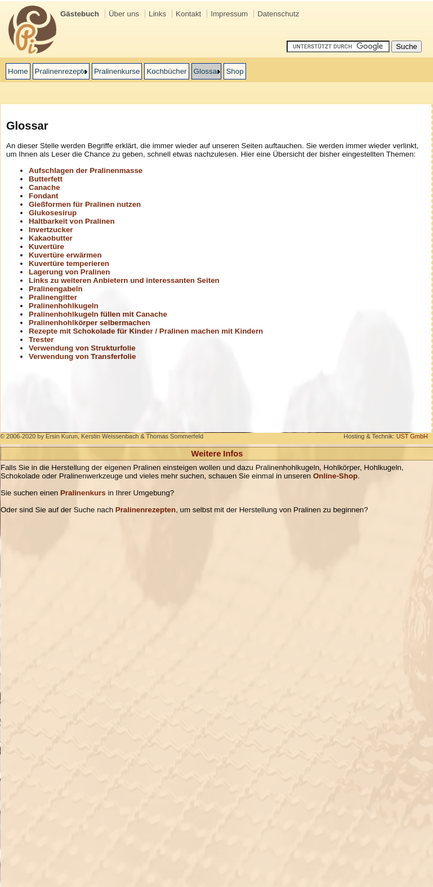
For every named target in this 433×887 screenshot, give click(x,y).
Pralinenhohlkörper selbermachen (89, 322)
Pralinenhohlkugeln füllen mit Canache (98, 314)
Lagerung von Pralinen (69, 272)
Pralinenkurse (117, 71)
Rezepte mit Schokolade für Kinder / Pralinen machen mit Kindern (146, 331)
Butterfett (46, 179)
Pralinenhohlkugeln (64, 305)
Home (18, 71)
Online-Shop (335, 476)
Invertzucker (51, 229)
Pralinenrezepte (61, 71)
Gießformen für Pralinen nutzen (85, 204)
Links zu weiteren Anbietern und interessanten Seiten (124, 280)
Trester (41, 339)
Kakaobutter (51, 238)
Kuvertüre (46, 246)
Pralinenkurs (83, 493)
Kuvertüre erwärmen (65, 255)
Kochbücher (166, 71)
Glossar (207, 71)
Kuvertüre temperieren (69, 263)
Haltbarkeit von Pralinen (72, 221)
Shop (234, 71)
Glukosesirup (53, 213)
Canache (44, 187)
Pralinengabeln (56, 289)
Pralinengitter (53, 297)
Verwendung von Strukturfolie (82, 348)
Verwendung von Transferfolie (82, 356)
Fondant (44, 196)
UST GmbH (412, 436)
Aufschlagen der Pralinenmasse (85, 170)
